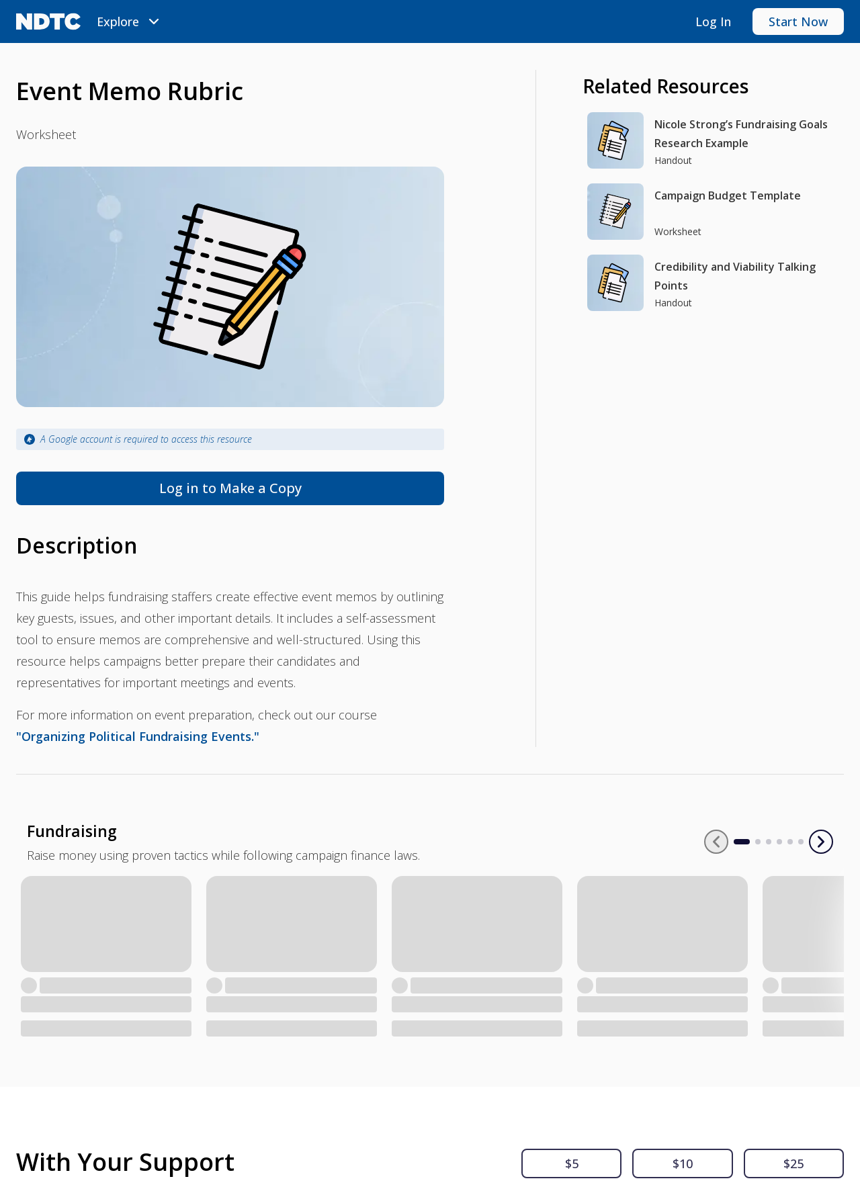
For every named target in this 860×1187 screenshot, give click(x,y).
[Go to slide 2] (790, 841)
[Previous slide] (748, 842)
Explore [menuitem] (130, 21)
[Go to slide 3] (801, 841)
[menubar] (130, 21)
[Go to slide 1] (774, 841)
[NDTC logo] (48, 21)
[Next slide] (821, 842)
